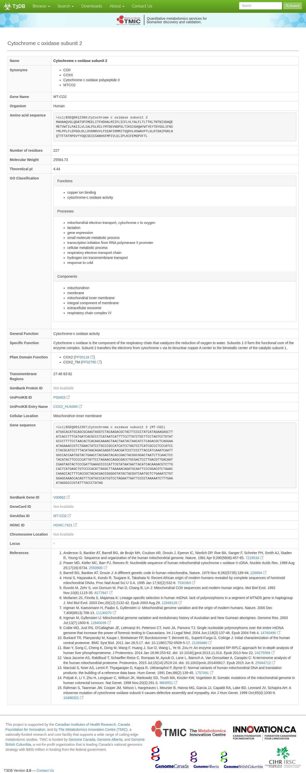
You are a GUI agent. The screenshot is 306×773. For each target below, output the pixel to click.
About (117, 6)
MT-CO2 (62, 516)
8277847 (103, 593)
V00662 (61, 497)
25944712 (265, 663)
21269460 (202, 643)
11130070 (106, 613)
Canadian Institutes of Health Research (85, 725)
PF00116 (84, 357)
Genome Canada (82, 740)
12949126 (172, 603)
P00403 (61, 397)
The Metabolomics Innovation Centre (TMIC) (92, 730)
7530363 (186, 583)
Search (65, 6)
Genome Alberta (109, 740)
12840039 (101, 623)
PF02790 (91, 362)
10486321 (73, 698)
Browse (41, 6)
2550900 (98, 568)
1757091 (204, 673)
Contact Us (142, 6)
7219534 (255, 558)
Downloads (91, 6)
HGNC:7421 (65, 525)
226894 (259, 573)
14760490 (271, 633)
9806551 (168, 683)
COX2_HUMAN (67, 407)
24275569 (265, 653)
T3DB (18, 6)
